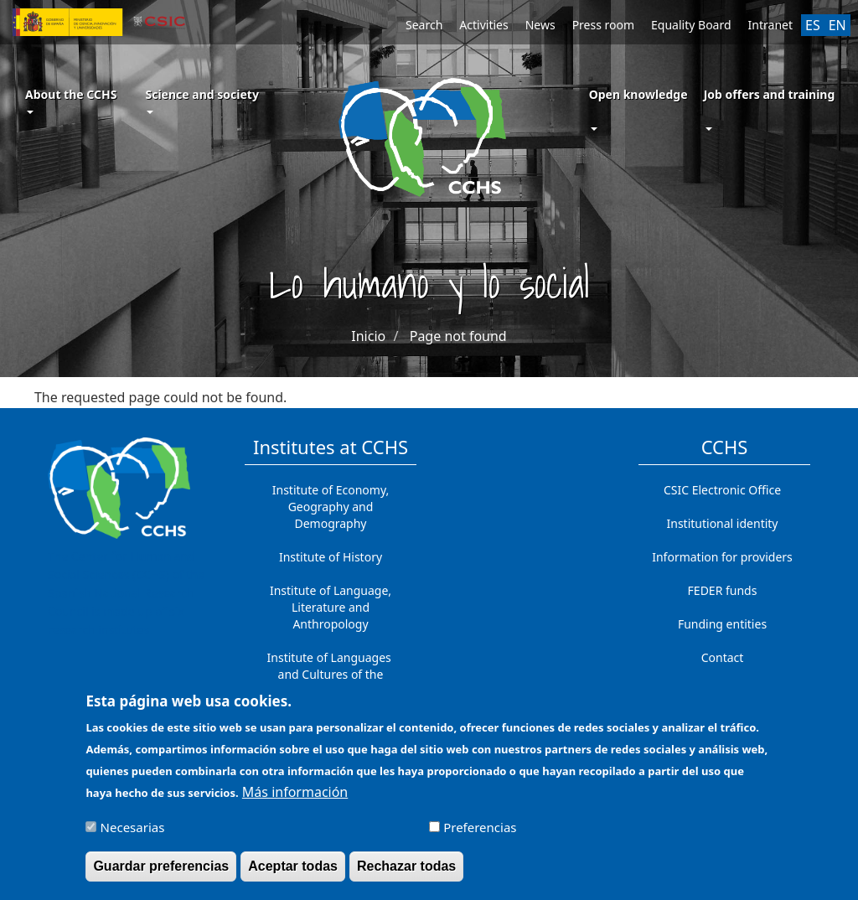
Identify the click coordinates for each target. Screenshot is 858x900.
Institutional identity (722, 523)
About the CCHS (70, 100)
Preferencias (479, 833)
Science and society (201, 100)
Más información (295, 798)
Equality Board (691, 25)
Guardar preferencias (161, 873)
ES (812, 25)
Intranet (770, 25)
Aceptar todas (293, 873)
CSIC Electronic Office (722, 490)
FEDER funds (722, 590)
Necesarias (133, 833)
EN (837, 25)
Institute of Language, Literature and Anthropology (330, 607)
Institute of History (330, 557)
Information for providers (722, 557)
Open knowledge (638, 94)
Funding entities (722, 624)
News (540, 25)
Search (424, 25)
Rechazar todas (406, 873)
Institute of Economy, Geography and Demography (331, 506)
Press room (603, 25)
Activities (483, 25)
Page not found (458, 336)
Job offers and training (769, 94)
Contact (722, 657)
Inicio (368, 336)
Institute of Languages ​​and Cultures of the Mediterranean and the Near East (331, 682)
